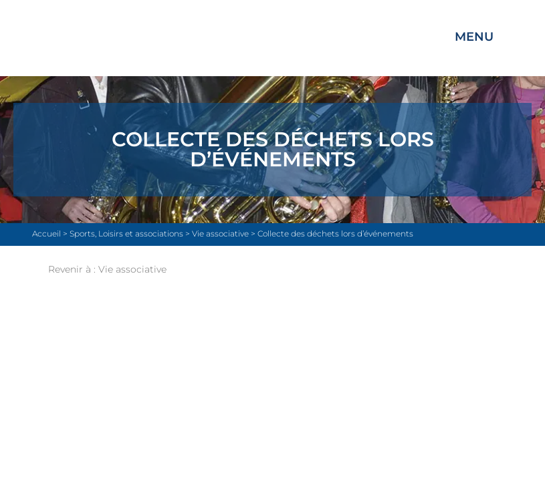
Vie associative (132, 269)
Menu (474, 37)
